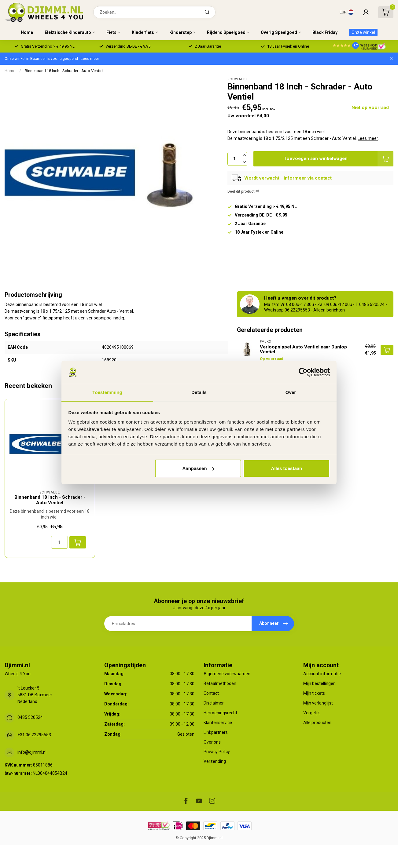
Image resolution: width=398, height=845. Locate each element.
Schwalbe (237, 79)
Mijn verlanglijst (318, 703)
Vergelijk (311, 712)
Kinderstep (180, 32)
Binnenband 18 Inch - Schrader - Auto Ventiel (64, 70)
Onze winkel (363, 32)
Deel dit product (243, 191)
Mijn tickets (314, 693)
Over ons (212, 742)
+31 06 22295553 (34, 734)
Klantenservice (218, 722)
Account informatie (322, 673)
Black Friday (324, 32)
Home (27, 32)
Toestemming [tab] (107, 392)
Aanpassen (198, 468)
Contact (211, 693)
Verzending (215, 761)
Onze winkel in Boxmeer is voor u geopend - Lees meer (52, 58)
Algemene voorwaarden (227, 673)
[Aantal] (59, 542)
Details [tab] (199, 392)
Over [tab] (291, 392)
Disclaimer (214, 703)
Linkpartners (216, 732)
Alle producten (317, 722)
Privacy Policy (217, 751)
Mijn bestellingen (319, 683)
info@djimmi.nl (31, 752)
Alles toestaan (286, 468)
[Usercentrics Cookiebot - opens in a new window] (303, 372)
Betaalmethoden (220, 683)
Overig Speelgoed (279, 32)
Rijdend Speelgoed (226, 32)
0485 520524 (30, 717)
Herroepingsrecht (220, 712)
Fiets (111, 32)
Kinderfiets (143, 32)
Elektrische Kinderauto (68, 32)
